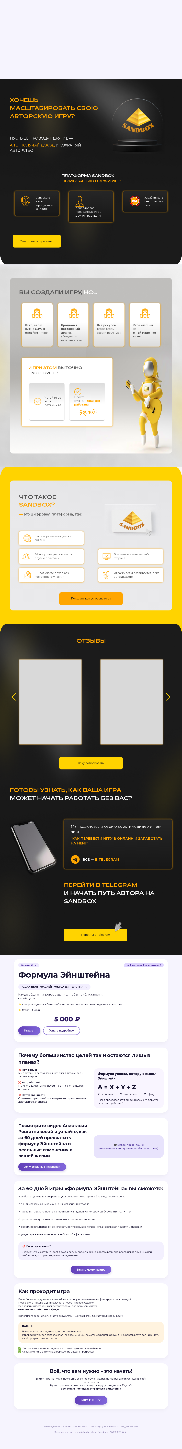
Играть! (30, 1031)
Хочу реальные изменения (43, 1171)
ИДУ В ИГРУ (90, 1418)
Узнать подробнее (62, 1031)
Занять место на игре (91, 1283)
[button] (168, 697)
